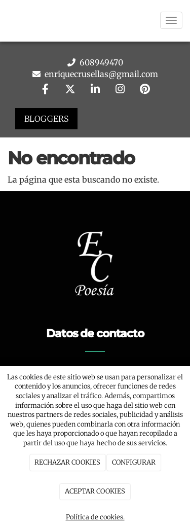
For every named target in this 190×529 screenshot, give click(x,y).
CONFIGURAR (134, 462)
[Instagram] (120, 90)
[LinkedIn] (95, 90)
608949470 (100, 62)
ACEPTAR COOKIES (95, 491)
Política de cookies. (95, 517)
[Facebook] (45, 90)
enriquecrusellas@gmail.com (100, 74)
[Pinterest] (145, 90)
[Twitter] (70, 90)
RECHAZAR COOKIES (67, 462)
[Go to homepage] (5, 20)
